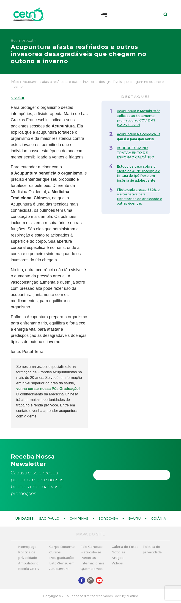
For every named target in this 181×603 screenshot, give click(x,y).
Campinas (79, 518)
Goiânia (158, 518)
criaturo (132, 596)
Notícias (118, 552)
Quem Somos (91, 569)
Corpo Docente (62, 547)
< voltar (18, 97)
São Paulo (49, 518)
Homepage (27, 547)
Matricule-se (90, 552)
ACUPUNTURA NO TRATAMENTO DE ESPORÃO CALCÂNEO (135, 152)
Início (15, 82)
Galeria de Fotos (125, 547)
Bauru (134, 518)
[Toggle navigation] (104, 14)
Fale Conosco (91, 547)
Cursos (55, 552)
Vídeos (117, 563)
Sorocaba (108, 518)
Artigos (117, 558)
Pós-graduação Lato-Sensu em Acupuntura (61, 563)
